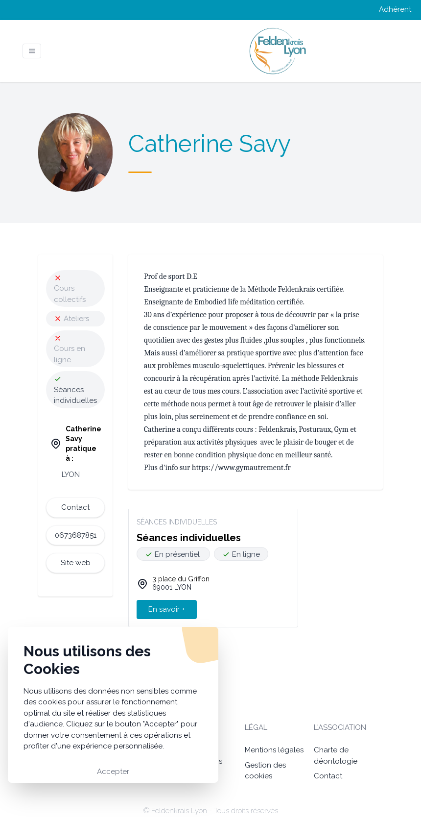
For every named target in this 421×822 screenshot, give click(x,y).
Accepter (113, 771)
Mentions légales (274, 750)
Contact (328, 776)
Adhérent (395, 9)
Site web (76, 562)
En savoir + (166, 609)
